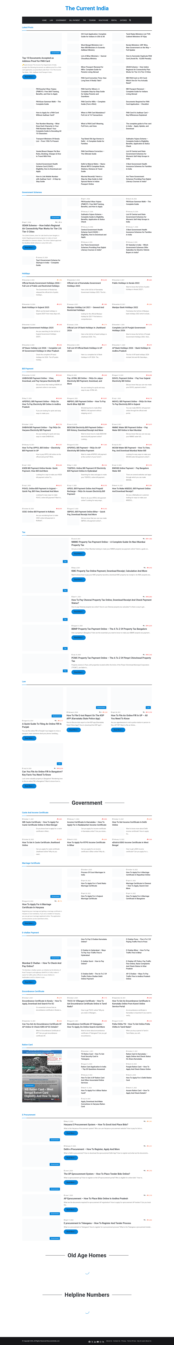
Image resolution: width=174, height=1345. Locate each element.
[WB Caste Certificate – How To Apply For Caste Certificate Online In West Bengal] (28, 831)
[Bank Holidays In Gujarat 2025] (28, 314)
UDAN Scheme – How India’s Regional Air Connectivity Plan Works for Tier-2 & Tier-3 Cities (138, 69)
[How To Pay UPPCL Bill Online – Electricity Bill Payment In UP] (28, 457)
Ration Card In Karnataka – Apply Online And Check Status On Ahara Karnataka (138, 1056)
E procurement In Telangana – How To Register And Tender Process (97, 1223)
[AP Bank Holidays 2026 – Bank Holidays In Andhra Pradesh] (118, 357)
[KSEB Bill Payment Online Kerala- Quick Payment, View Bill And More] (28, 476)
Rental (114, 20)
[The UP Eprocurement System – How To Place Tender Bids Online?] (41, 1181)
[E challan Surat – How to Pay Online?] (73, 964)
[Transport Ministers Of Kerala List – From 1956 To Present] (28, 142)
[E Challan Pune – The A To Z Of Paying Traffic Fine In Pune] (118, 942)
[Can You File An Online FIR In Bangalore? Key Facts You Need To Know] (42, 754)
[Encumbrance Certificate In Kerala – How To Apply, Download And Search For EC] (28, 1010)
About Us (109, 1341)
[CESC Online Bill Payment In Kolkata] (28, 518)
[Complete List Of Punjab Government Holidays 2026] (118, 337)
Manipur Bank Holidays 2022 (125, 307)
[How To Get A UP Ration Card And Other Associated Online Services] (73, 1078)
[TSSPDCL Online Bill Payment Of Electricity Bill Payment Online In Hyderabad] (73, 477)
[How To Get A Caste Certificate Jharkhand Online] (28, 852)
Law (51, 20)
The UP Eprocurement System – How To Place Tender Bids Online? (97, 1174)
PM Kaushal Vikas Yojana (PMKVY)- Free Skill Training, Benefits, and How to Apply (47, 91)
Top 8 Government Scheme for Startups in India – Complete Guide (48, 262)
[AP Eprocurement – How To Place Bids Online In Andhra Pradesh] (41, 1205)
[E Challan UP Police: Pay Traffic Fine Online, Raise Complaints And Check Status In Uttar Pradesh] (118, 964)
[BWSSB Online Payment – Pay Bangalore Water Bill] (118, 477)
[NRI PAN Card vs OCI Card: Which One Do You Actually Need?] (118, 81)
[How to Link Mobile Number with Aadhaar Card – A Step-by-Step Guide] (28, 179)
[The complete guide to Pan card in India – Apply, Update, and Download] (118, 126)
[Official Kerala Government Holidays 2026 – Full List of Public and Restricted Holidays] (28, 292)
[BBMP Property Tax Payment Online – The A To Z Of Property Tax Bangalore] (45, 638)
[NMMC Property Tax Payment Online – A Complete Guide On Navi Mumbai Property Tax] (45, 551)
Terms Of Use (131, 1341)
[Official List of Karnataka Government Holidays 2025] (73, 294)
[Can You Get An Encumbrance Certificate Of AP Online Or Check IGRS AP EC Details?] (28, 1033)
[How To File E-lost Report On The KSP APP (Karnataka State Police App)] (87, 698)
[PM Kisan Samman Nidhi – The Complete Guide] (28, 105)
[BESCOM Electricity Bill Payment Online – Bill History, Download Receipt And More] (73, 437)
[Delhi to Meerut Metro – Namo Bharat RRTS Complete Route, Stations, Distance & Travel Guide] (73, 167)
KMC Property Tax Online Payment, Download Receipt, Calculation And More (109, 571)
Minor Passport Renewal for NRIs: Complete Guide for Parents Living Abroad (92, 69)
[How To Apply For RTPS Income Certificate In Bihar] (73, 852)
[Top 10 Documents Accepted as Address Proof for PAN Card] (42, 44)
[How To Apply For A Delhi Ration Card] (118, 1078)
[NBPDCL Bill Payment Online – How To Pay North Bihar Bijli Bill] (73, 414)
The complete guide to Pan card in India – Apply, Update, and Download (138, 126)
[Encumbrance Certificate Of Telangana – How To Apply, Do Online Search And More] (73, 1033)
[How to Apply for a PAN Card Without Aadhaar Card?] (28, 116)
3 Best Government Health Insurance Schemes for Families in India (139, 166)
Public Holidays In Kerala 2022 (125, 283)
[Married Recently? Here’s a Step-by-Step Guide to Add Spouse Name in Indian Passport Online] (73, 179)
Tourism (92, 20)
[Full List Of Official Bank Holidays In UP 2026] (73, 357)
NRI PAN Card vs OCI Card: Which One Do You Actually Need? (137, 80)
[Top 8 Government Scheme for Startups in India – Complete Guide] (28, 260)
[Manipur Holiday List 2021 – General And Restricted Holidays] (73, 317)
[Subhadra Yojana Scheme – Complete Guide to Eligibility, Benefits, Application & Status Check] (118, 142)
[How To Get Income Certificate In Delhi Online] (118, 831)
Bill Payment (74, 20)
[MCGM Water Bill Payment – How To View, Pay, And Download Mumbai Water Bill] (118, 457)
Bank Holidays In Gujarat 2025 (35, 307)
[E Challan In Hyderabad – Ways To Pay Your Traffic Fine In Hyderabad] (73, 953)
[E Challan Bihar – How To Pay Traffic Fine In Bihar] (118, 953)
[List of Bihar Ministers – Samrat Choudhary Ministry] (73, 59)
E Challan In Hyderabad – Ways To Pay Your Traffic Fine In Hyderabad (93, 952)
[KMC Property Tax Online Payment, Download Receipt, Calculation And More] (45, 580)
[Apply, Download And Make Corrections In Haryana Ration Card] (73, 1102)
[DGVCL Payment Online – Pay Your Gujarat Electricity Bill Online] (118, 387)
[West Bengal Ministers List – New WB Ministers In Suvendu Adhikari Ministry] (73, 48)
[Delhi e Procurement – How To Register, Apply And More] (41, 1156)
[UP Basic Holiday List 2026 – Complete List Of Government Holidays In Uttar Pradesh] (28, 357)
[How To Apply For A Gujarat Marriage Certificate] (73, 896)
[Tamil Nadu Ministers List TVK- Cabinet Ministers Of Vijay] (118, 37)
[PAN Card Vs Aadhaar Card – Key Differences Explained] (118, 116)
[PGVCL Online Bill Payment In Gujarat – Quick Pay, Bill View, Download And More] (28, 498)
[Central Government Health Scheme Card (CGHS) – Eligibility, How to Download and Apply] (28, 167)
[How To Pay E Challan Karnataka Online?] (73, 942)
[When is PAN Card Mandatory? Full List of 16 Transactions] (73, 116)
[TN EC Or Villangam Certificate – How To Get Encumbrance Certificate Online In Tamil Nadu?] (73, 1013)
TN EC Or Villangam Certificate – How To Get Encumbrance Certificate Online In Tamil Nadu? (87, 1004)
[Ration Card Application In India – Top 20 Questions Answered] (73, 1067)
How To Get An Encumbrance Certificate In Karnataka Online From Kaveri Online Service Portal (131, 1004)
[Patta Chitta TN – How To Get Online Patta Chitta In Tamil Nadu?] (118, 1033)
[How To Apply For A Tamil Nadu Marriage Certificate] (73, 884)
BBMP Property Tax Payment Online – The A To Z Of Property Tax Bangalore (109, 629)
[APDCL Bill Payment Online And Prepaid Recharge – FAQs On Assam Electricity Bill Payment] (73, 501)
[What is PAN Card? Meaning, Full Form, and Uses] (73, 126)
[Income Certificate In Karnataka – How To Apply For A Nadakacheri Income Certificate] (73, 831)
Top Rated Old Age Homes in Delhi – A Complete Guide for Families (92, 141)
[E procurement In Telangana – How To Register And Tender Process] (41, 1230)
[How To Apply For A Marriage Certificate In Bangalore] (118, 896)
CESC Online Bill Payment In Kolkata (38, 512)
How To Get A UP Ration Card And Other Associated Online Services (92, 1080)
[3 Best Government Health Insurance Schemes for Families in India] (118, 167)
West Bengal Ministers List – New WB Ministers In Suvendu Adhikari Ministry (93, 47)
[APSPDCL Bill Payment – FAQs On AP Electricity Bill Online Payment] (73, 457)
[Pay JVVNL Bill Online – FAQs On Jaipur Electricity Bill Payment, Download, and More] (73, 390)
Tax (84, 20)
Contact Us (116, 1341)
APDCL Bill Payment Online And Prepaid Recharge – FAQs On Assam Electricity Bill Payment (86, 491)
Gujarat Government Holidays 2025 (37, 328)
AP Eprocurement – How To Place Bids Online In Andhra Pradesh (96, 1198)
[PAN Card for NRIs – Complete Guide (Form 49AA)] (73, 105)
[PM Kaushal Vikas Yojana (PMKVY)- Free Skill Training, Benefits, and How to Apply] (28, 92)
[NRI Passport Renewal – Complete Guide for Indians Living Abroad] (118, 92)
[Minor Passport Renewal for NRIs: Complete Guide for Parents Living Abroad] (73, 70)
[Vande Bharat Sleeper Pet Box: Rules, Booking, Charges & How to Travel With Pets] (28, 154)
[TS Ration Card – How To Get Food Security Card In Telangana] (73, 1054)
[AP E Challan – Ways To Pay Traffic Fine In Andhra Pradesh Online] (118, 977)
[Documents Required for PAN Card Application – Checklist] (118, 105)
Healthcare (103, 20)
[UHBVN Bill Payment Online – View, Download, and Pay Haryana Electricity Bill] (28, 387)
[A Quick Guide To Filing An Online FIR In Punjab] (42, 703)
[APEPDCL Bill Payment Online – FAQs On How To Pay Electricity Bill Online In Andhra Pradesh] (28, 412)
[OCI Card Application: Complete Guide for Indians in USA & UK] (73, 37)
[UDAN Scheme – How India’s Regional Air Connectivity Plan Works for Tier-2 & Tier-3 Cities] (118, 70)
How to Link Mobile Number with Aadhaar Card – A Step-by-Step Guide (48, 179)
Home (44, 20)
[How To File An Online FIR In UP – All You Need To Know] (131, 698)
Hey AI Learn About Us (144, 1341)
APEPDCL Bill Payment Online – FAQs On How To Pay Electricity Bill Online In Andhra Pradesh (41, 404)
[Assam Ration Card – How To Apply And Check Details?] (118, 1091)
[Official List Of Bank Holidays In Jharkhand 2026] (73, 337)
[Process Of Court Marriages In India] (73, 873)
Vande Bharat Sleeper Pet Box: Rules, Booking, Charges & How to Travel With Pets (48, 153)
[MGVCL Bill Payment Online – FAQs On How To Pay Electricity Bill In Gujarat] (118, 411)
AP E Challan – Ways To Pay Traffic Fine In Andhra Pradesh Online (138, 976)
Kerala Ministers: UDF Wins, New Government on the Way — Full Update (138, 47)
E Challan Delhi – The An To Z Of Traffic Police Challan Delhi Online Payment (94, 976)
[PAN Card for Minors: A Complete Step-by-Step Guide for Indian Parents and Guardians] (73, 92)
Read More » (29, 77)
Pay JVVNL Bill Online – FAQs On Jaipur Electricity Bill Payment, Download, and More (85, 381)
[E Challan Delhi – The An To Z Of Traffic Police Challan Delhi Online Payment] (73, 977)
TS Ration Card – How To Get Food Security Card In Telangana (92, 1056)
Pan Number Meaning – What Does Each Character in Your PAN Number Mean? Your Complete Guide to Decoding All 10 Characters (48, 129)
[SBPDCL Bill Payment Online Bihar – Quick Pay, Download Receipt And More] (73, 521)
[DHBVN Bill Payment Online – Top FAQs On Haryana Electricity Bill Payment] (28, 437)
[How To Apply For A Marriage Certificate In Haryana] (42, 884)
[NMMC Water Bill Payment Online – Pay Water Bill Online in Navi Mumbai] (118, 437)
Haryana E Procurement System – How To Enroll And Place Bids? (96, 1124)
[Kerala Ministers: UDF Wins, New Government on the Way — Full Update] (118, 48)
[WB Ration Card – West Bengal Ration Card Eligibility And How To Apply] (42, 1076)
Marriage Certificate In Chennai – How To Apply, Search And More (138, 885)
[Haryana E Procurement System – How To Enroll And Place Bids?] (41, 1131)
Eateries (123, 20)
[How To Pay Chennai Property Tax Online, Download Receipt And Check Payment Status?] (45, 609)
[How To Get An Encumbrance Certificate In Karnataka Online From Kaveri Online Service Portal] (118, 1013)
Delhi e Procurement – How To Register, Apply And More (92, 1149)
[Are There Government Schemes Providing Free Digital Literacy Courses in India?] (118, 179)
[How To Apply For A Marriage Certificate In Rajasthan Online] (118, 873)
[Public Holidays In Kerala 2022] (118, 290)
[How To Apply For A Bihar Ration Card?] (73, 1091)
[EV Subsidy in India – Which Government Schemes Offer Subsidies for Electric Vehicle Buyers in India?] (118, 245)
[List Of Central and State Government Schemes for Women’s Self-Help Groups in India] (118, 154)
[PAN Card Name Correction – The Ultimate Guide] (73, 154)
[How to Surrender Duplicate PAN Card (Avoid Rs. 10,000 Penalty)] (118, 59)
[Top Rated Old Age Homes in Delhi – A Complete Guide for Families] (73, 142)
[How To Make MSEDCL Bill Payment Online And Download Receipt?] (118, 498)
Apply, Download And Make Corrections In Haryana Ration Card (93, 1104)
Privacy (123, 1341)
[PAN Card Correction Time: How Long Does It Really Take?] (73, 81)
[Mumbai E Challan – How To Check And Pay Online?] (42, 949)
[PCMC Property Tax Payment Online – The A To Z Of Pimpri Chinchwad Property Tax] (45, 663)
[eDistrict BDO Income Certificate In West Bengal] (118, 852)
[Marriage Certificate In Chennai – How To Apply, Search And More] (118, 884)
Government (61, 20)
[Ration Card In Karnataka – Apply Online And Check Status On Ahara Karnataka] (118, 1054)
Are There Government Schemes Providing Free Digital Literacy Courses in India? (138, 179)
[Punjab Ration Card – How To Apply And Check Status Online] (118, 1067)
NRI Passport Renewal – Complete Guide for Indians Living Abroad (137, 91)
